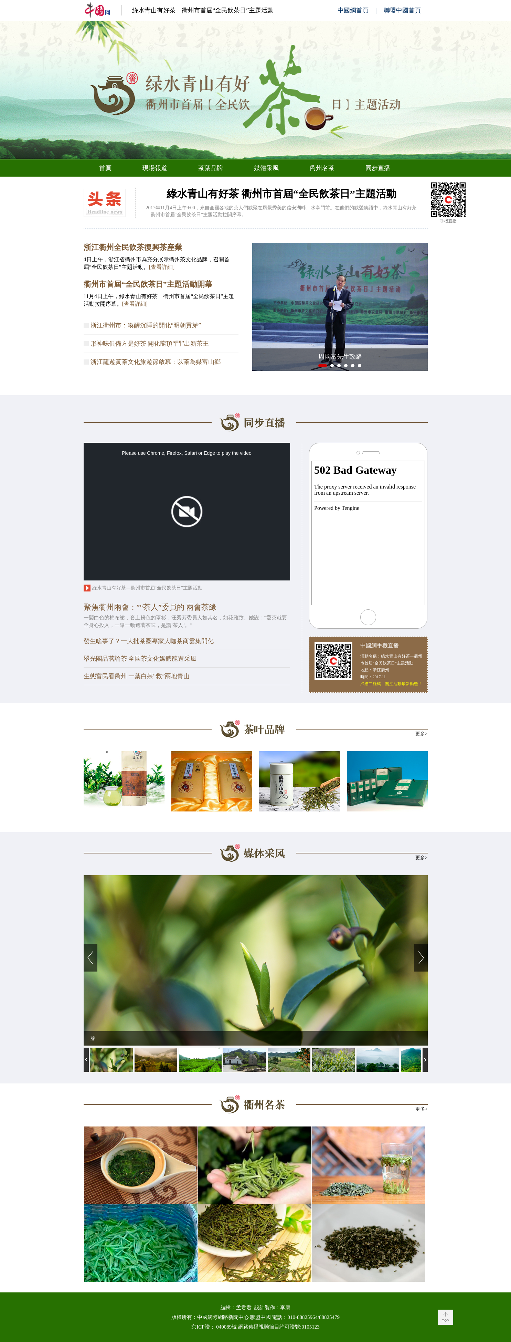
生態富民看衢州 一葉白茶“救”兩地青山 (137, 676)
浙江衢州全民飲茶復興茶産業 (133, 247)
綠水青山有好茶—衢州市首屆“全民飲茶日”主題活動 (203, 10)
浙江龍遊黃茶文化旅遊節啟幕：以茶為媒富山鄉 (156, 361)
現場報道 (154, 168)
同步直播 (377, 168)
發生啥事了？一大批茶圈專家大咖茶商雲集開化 (149, 641)
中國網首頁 (353, 10)
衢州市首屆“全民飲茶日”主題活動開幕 (148, 284)
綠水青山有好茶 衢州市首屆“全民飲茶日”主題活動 (281, 193)
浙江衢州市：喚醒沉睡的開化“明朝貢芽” (146, 325)
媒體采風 (266, 168)
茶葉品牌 (210, 168)
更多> (421, 733)
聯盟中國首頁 (402, 10)
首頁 (105, 168)
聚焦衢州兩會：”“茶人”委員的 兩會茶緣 (150, 607)
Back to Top (445, 1317)
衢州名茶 (322, 168)
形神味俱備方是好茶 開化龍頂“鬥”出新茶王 (150, 343)
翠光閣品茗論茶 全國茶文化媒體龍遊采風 (140, 658)
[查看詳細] (162, 267)
